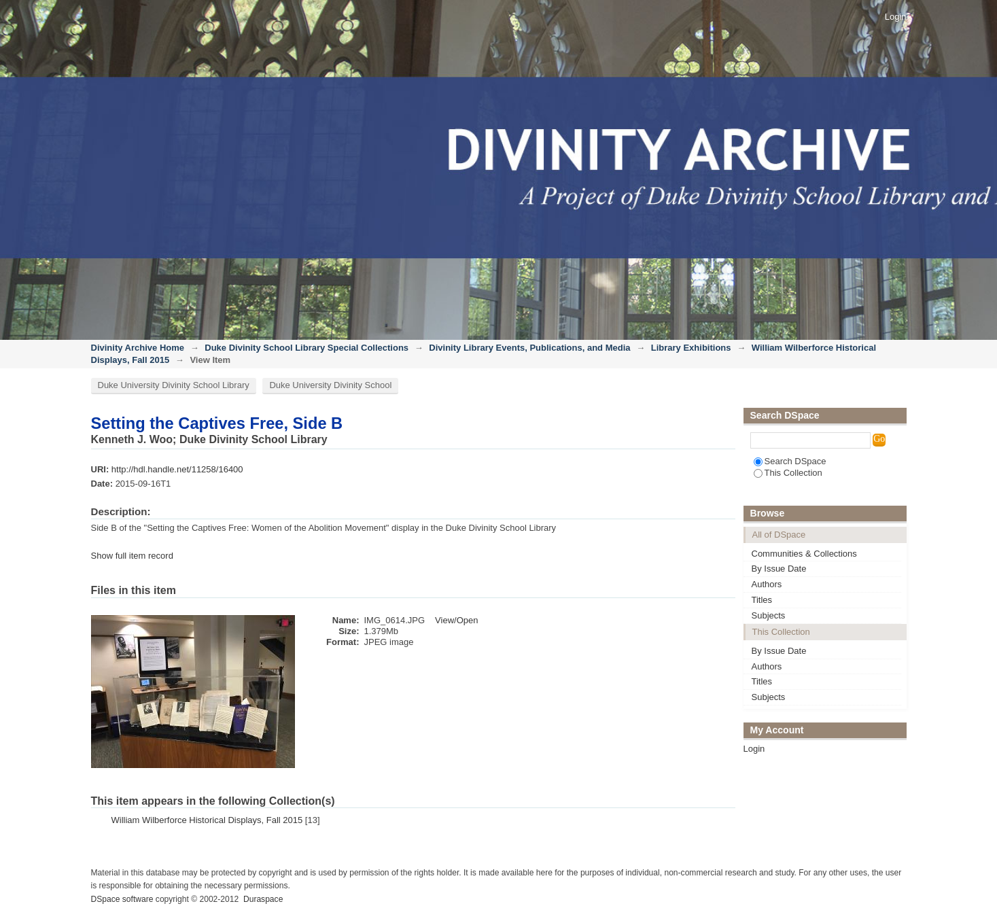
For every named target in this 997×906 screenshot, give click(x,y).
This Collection (788, 473)
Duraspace (263, 899)
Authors (767, 584)
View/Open (456, 620)
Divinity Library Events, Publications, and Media (529, 348)
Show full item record (132, 556)
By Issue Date (779, 568)
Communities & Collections (804, 553)
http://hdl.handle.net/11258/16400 (177, 469)
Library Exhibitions (691, 348)
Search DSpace (790, 461)
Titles (762, 600)
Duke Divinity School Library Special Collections (306, 348)
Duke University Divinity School (330, 385)
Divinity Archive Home (138, 348)
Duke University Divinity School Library (173, 385)
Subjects (769, 615)
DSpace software (122, 899)
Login (896, 17)
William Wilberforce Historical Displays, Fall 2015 (207, 820)
